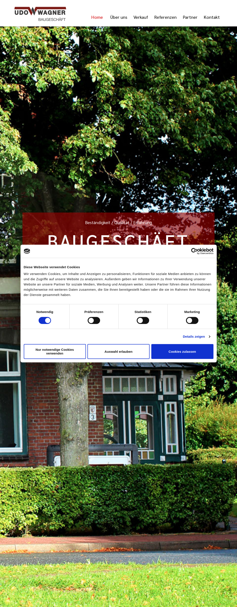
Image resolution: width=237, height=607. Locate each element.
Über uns (118, 17)
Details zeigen (194, 336)
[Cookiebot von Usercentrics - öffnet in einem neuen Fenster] (194, 251)
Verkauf (140, 17)
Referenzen (165, 17)
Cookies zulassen (182, 351)
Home (97, 17)
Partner (190, 17)
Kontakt (212, 17)
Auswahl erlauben (118, 351)
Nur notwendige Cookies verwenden (55, 351)
